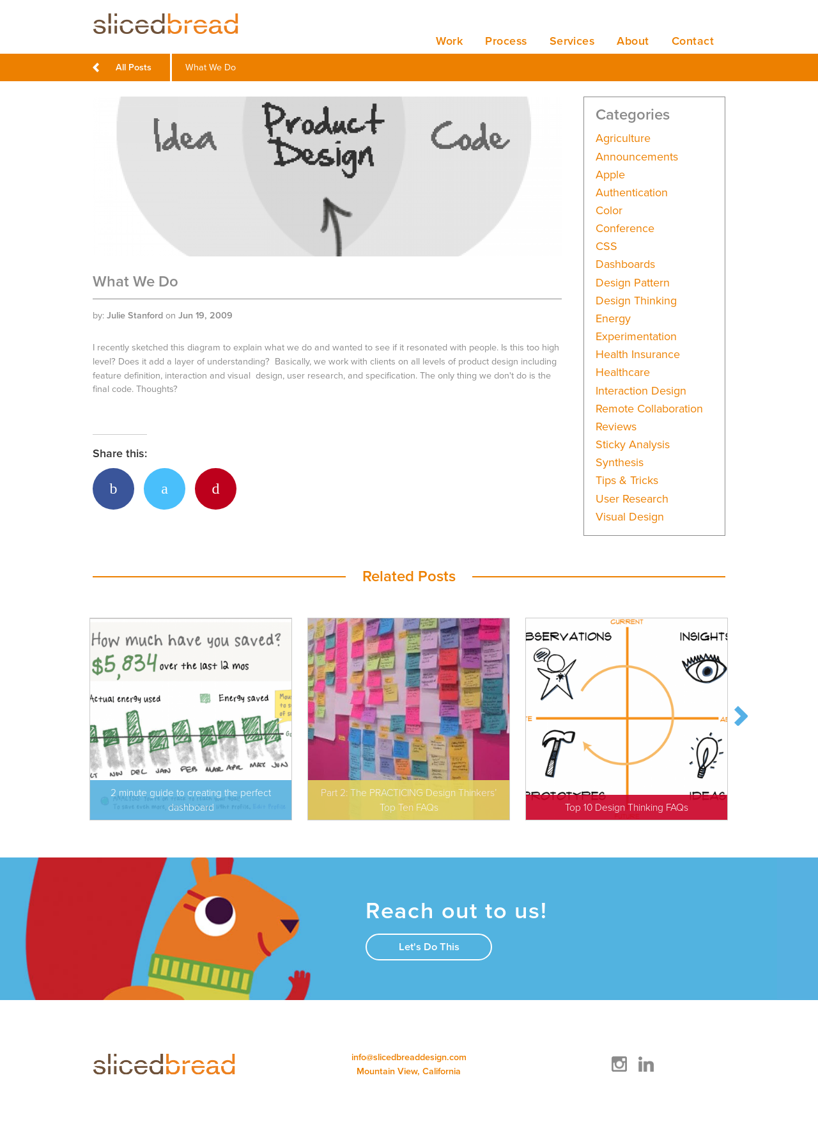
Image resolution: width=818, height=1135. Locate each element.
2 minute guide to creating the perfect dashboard (191, 800)
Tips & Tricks (627, 481)
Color (609, 211)
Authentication (632, 193)
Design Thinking (636, 301)
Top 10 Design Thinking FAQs (626, 808)
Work (445, 41)
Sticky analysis (633, 445)
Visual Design (630, 517)
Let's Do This (429, 949)
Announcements (637, 157)
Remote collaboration (649, 409)
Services (571, 41)
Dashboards (625, 265)
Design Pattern (633, 283)
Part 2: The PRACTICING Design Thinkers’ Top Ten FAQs (409, 800)
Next (741, 718)
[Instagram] (619, 1072)
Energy (613, 319)
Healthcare (623, 373)
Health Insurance (638, 355)
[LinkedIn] (646, 1072)
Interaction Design (641, 391)
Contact (693, 41)
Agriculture (623, 139)
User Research (632, 499)
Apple (610, 175)
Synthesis (620, 463)
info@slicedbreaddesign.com (409, 1059)
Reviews (616, 427)
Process (503, 41)
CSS (606, 247)
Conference (625, 229)
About (632, 41)
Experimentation (636, 337)
